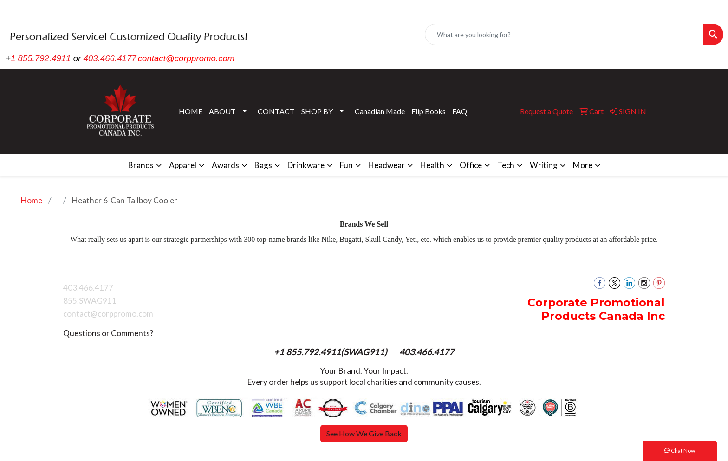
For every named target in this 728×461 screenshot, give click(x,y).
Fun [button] (346, 165)
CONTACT (276, 111)
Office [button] (471, 165)
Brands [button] (141, 165)
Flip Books (428, 111)
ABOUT (222, 111)
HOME (190, 111)
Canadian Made (380, 111)
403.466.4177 (110, 58)
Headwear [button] (386, 165)
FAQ (459, 111)
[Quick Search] (564, 34)
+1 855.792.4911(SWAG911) (331, 352)
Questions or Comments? (108, 333)
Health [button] (432, 165)
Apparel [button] (182, 165)
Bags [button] (263, 165)
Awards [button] (225, 165)
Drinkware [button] (306, 165)
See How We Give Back (364, 433)
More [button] (582, 165)
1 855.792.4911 (41, 58)
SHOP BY (317, 111)
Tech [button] (505, 165)
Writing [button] (544, 165)
